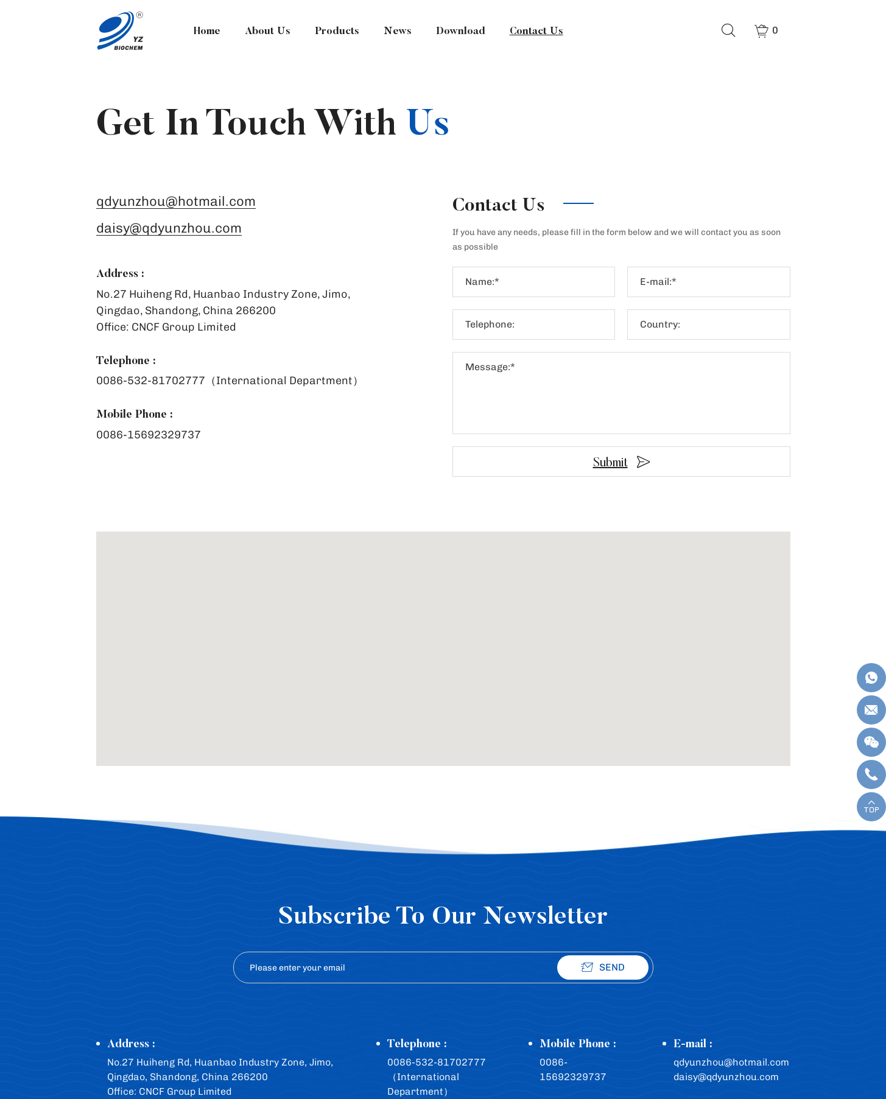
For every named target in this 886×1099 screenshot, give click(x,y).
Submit (610, 461)
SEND (612, 967)
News (397, 30)
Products (336, 30)
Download (460, 30)
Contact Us (536, 30)
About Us (267, 30)
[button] (443, 638)
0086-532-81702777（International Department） (230, 380)
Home (206, 30)
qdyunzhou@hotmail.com (176, 202)
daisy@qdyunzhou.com (169, 229)
